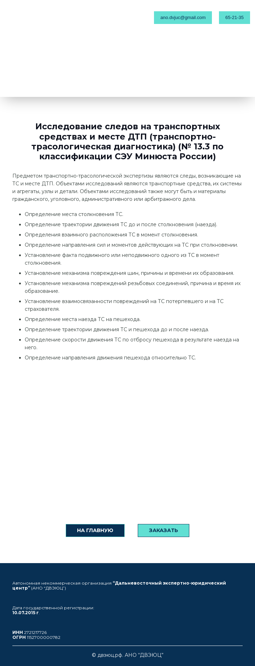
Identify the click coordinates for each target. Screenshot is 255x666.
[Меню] (122, 17)
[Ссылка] (40, 17)
